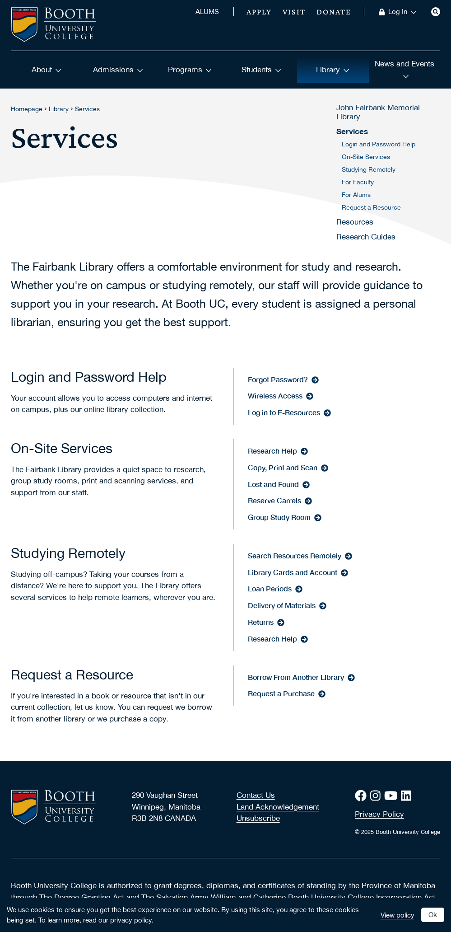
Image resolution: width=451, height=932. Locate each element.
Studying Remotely (368, 169)
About (46, 69)
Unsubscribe (258, 818)
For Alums (356, 194)
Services (87, 108)
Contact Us (256, 795)
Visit (294, 12)
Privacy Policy (379, 814)
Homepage (26, 108)
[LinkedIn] (408, 796)
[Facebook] (362, 796)
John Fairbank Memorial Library (378, 112)
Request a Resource (371, 207)
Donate (333, 12)
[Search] (435, 11)
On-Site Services (366, 156)
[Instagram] (377, 796)
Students (261, 69)
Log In (402, 11)
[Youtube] (392, 796)
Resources (354, 221)
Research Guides (365, 236)
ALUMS (207, 11)
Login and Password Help (378, 144)
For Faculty (358, 182)
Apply (259, 12)
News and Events (404, 68)
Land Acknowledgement (278, 806)
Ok (432, 914)
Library (332, 69)
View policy (397, 915)
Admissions (118, 69)
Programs (190, 69)
